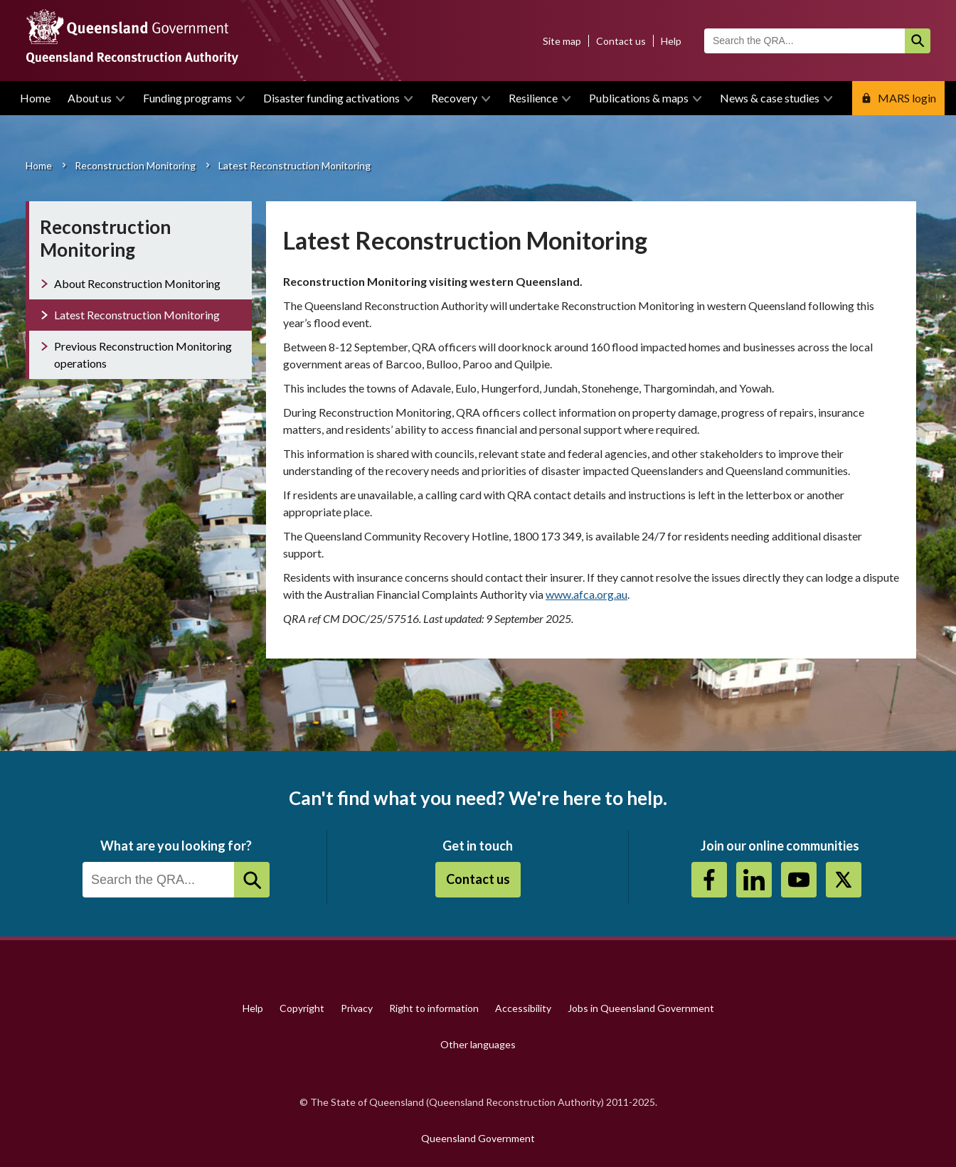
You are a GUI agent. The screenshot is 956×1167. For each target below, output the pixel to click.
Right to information (434, 1008)
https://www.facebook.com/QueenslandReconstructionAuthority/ (709, 879)
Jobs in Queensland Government (641, 1008)
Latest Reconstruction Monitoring (137, 314)
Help (671, 41)
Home (35, 98)
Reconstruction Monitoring (135, 165)
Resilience (533, 98)
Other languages (478, 1044)
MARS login (907, 98)
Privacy (357, 1008)
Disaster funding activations (331, 98)
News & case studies (769, 98)
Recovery (454, 98)
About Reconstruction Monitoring (137, 283)
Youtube (799, 879)
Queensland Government (478, 1138)
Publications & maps (639, 98)
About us (90, 98)
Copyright (302, 1008)
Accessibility (523, 1008)
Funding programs (187, 98)
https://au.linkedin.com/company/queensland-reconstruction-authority (754, 879)
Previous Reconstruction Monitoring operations (143, 354)
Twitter (843, 879)
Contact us (621, 41)
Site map (562, 41)
